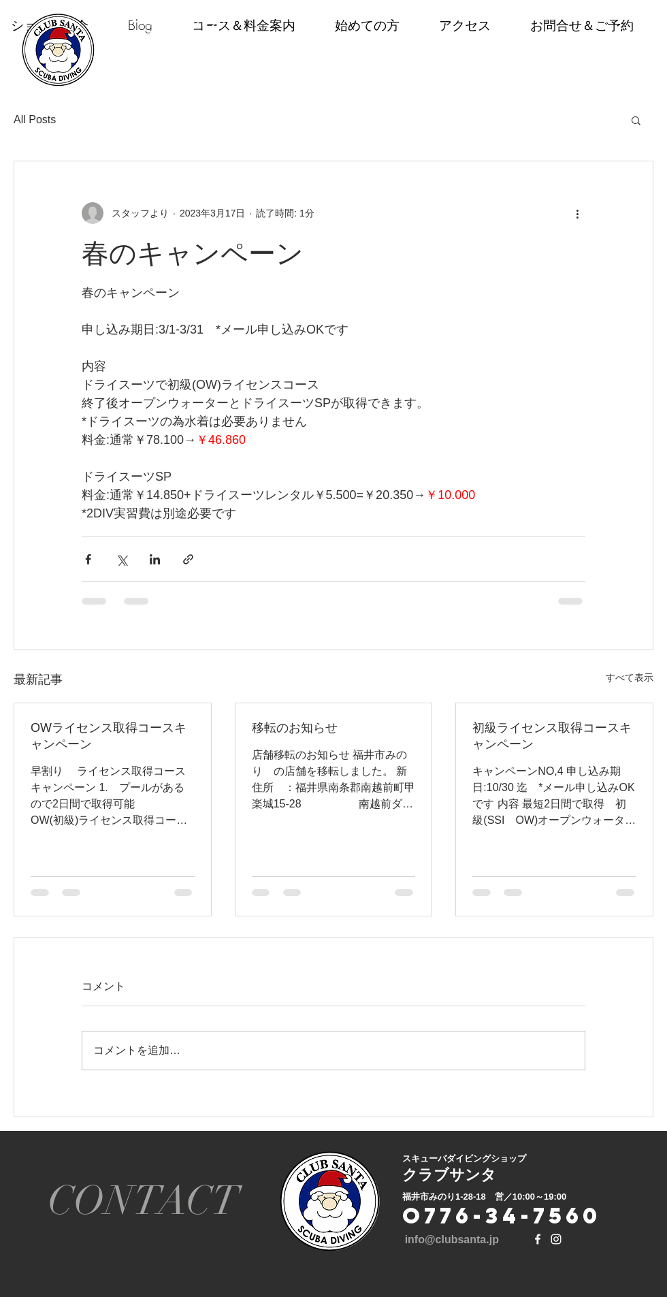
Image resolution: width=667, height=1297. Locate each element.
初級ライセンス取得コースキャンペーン (552, 736)
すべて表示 (629, 677)
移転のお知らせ (295, 728)
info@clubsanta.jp (452, 1239)
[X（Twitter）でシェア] (121, 559)
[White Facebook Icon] (537, 1239)
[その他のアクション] (577, 213)
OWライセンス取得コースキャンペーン (108, 736)
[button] (636, 119)
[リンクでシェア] (188, 559)
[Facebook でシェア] (88, 559)
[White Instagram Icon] (556, 1239)
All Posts (35, 119)
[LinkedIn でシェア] (154, 559)
